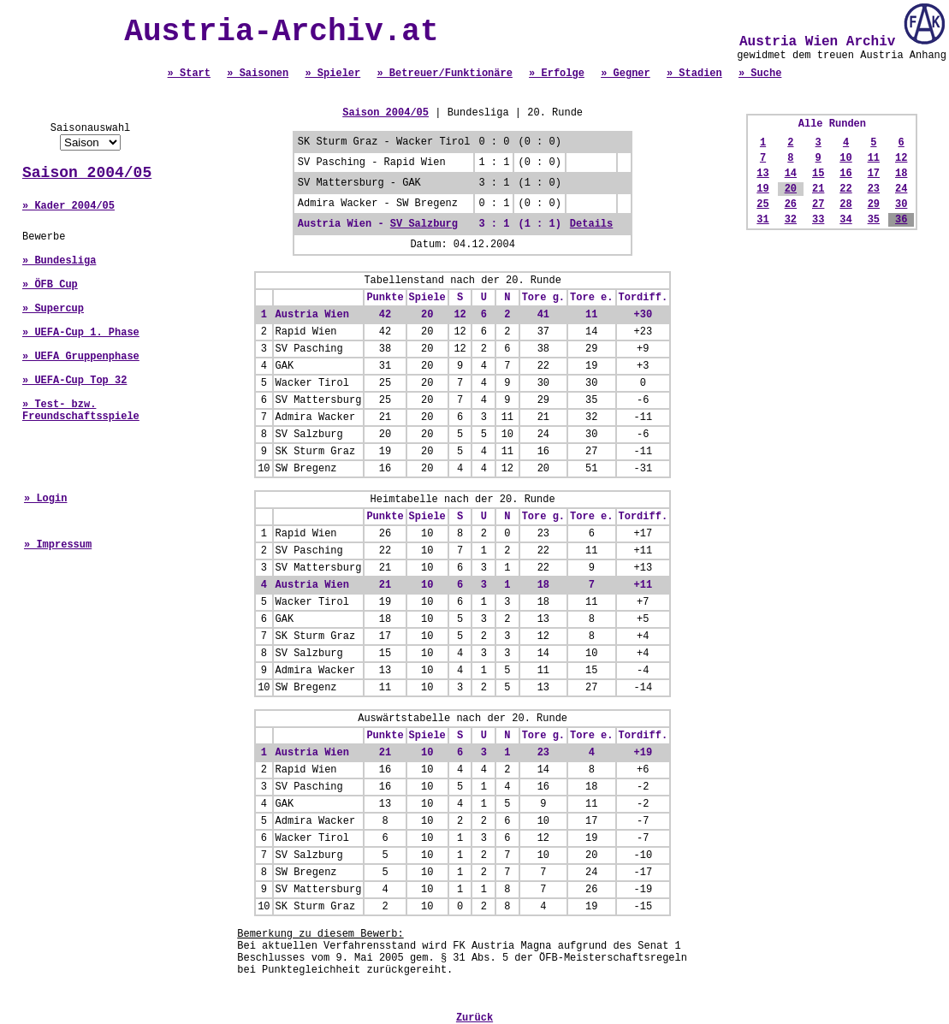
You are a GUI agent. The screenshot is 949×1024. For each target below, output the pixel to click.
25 (762, 204)
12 (901, 158)
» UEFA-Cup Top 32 (74, 381)
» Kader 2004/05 (68, 206)
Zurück (474, 1018)
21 (818, 189)
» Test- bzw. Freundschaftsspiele (80, 411)
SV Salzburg (424, 224)
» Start (189, 74)
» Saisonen (257, 74)
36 (901, 220)
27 (818, 204)
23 (874, 189)
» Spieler (332, 74)
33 (818, 220)
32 (791, 220)
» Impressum (58, 545)
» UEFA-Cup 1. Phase (80, 333)
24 (901, 189)
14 (791, 174)
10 (845, 158)
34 (845, 220)
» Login (45, 499)
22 (845, 189)
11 (874, 158)
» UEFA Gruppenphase (80, 357)
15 (818, 174)
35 (874, 220)
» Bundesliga (59, 261)
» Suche (759, 74)
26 (791, 204)
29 (874, 204)
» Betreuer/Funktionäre (444, 74)
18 (901, 174)
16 (845, 174)
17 (874, 174)
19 (762, 189)
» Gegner (625, 74)
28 (845, 204)
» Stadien (694, 74)
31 (762, 220)
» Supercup (53, 309)
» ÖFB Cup (50, 285)
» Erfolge (556, 74)
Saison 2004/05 (86, 172)
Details (591, 224)
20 (791, 189)
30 (901, 204)
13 (762, 174)
